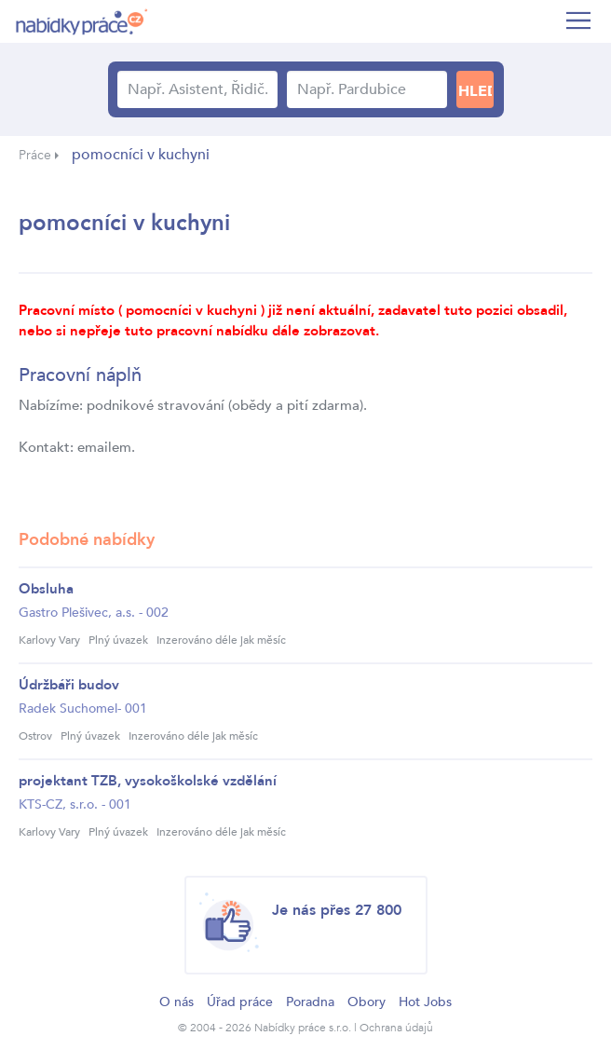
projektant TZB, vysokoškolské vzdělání (148, 780)
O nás (176, 1002)
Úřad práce (240, 1002)
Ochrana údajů (396, 1027)
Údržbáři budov (69, 684)
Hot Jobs (425, 1002)
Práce (35, 155)
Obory (366, 1002)
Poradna (310, 1002)
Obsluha (46, 588)
